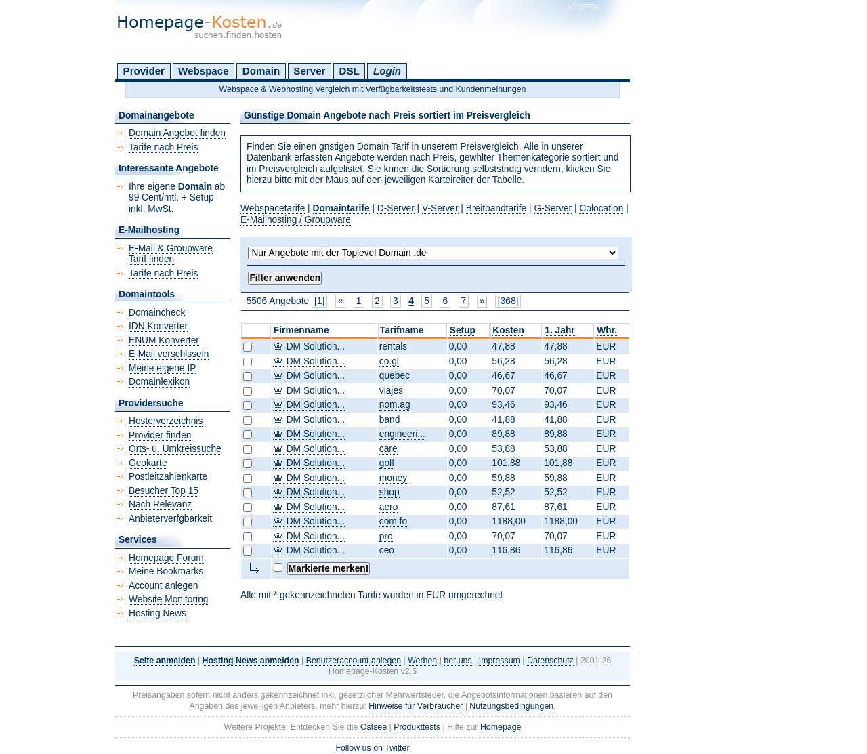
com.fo (393, 521)
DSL (349, 71)
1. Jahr (559, 330)
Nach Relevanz (160, 504)
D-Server (396, 208)
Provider (144, 71)
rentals (393, 346)
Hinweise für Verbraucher (415, 706)
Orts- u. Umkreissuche (175, 449)
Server (309, 71)
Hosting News (157, 613)
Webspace (203, 71)
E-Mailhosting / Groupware (295, 220)
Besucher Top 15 (163, 491)
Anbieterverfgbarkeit (170, 519)
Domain (261, 71)
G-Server (553, 208)
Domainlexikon (159, 382)
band (389, 420)
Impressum (499, 660)
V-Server (440, 208)
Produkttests (417, 727)
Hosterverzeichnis (166, 421)
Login (387, 71)
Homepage (501, 727)
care (388, 449)
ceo (386, 550)
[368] (508, 301)
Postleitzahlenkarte (168, 477)
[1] (319, 301)
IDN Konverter (158, 326)
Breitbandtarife (496, 208)
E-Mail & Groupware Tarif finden (171, 254)
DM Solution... (316, 346)
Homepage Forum (166, 558)
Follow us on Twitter (372, 748)
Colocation (601, 208)
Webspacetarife (272, 208)
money (393, 478)
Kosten (508, 330)
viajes (391, 390)
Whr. (607, 330)
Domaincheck (157, 313)
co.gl (389, 361)
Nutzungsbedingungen (511, 706)
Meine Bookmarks (166, 571)
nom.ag (394, 405)
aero (388, 507)
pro (386, 536)
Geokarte (148, 463)
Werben (422, 660)
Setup (462, 330)
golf (386, 463)
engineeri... (402, 434)
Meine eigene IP (162, 368)
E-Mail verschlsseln (169, 354)
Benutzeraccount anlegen (353, 660)
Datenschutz (550, 660)
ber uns (457, 660)
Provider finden (160, 435)
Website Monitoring (168, 599)
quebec (394, 376)
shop (389, 492)
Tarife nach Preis (163, 147)
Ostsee (373, 727)
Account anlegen (163, 586)
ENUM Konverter (164, 340)
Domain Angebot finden (177, 133)
